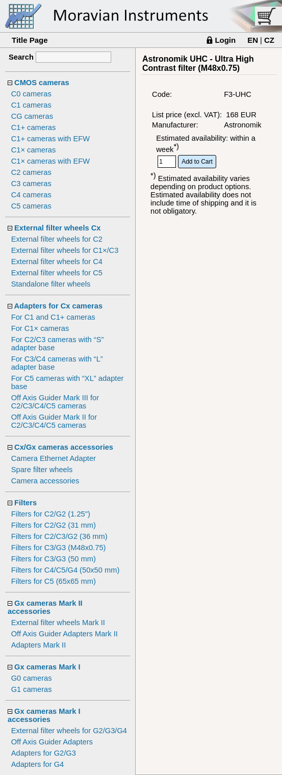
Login (225, 40)
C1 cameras (31, 105)
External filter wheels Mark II (58, 622)
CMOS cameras (41, 83)
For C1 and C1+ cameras (53, 317)
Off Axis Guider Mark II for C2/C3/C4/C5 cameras (54, 421)
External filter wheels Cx (57, 228)
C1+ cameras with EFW (50, 139)
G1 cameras (31, 689)
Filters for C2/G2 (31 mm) (53, 525)
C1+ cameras (33, 127)
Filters (25, 503)
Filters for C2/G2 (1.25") (50, 514)
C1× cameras (33, 150)
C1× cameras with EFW (50, 161)
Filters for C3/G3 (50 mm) (53, 559)
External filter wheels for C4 (56, 261)
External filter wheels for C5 (56, 273)
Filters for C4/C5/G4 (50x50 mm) (65, 570)
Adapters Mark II (38, 645)
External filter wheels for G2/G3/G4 (69, 731)
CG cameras (32, 116)
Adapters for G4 (37, 764)
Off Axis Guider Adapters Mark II (64, 634)
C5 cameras (31, 206)
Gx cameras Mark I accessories (44, 715)
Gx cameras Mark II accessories (45, 607)
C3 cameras (31, 183)
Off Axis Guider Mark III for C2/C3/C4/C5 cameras (55, 402)
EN (252, 40)
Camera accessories (45, 481)
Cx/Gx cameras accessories (63, 447)
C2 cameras (31, 172)
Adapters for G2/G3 (43, 753)
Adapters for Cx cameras (58, 306)
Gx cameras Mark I (47, 667)
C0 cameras (31, 94)
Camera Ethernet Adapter (53, 458)
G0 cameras (31, 678)
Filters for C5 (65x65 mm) (53, 581)
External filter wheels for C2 (56, 239)
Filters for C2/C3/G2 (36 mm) (59, 536)
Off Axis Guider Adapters (52, 742)
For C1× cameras (40, 328)
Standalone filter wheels (51, 284)
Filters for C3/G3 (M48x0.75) (58, 548)
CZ (269, 40)
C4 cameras (31, 195)
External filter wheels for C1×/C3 (65, 250)
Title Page (30, 40)
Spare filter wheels (42, 470)
